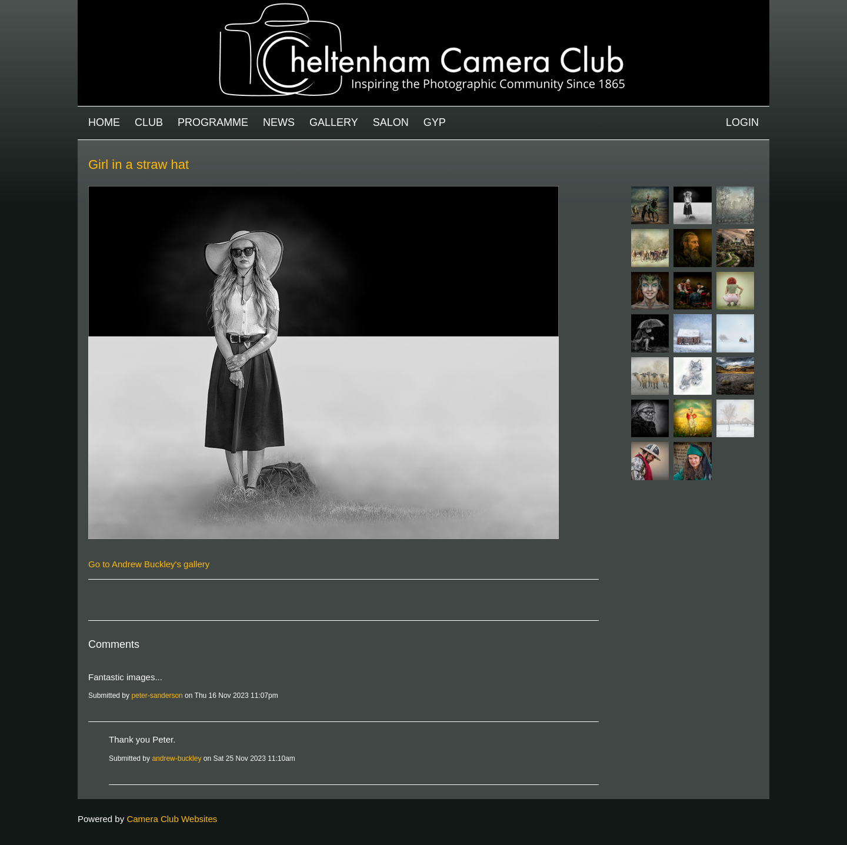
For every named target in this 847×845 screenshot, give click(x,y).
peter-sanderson (156, 695)
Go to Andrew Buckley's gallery (148, 564)
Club (149, 122)
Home (104, 122)
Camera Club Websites (171, 819)
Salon (391, 122)
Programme (213, 122)
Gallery (333, 122)
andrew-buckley (176, 758)
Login (742, 122)
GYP (435, 122)
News (279, 122)
